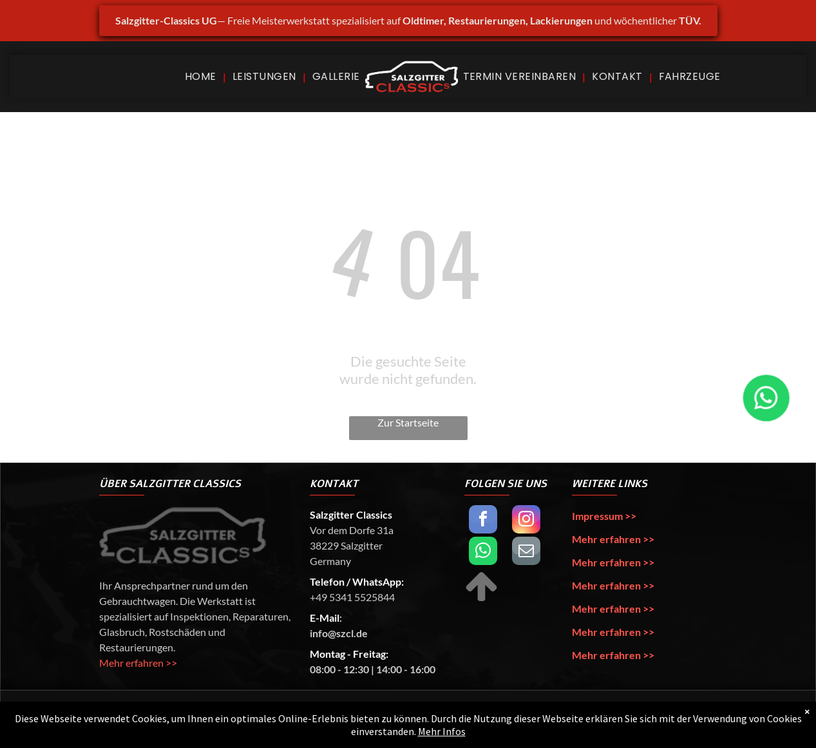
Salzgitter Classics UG (201, 719)
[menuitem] (202, 76)
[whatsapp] (483, 552)
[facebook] (483, 521)
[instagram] (526, 521)
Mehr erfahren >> (138, 663)
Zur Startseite (408, 422)
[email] (526, 552)
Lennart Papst (609, 719)
